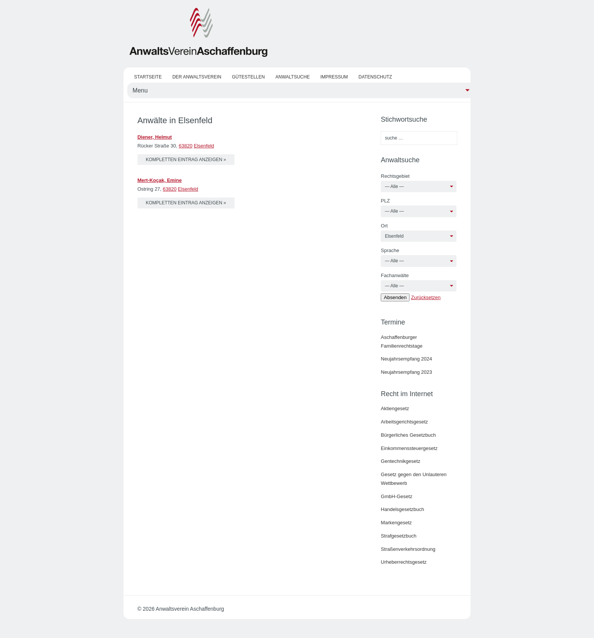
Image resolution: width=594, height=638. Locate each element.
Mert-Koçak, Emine (160, 180)
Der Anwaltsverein (196, 77)
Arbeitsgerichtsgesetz (404, 422)
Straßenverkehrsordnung (408, 549)
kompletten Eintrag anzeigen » (186, 159)
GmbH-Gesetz (396, 496)
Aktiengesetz (395, 408)
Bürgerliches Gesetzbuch (408, 435)
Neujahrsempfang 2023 (406, 372)
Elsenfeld (204, 146)
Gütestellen (248, 77)
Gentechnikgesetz (400, 461)
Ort (384, 226)
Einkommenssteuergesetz (409, 448)
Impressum (334, 77)
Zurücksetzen (426, 297)
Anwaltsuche (292, 77)
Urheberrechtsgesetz (404, 562)
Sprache (390, 250)
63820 (185, 146)
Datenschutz (375, 77)
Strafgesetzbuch (398, 536)
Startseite (148, 77)
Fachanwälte (395, 275)
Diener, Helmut (155, 137)
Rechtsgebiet (395, 176)
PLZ (385, 201)
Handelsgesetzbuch (402, 509)
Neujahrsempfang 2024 (406, 359)
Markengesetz (396, 522)
